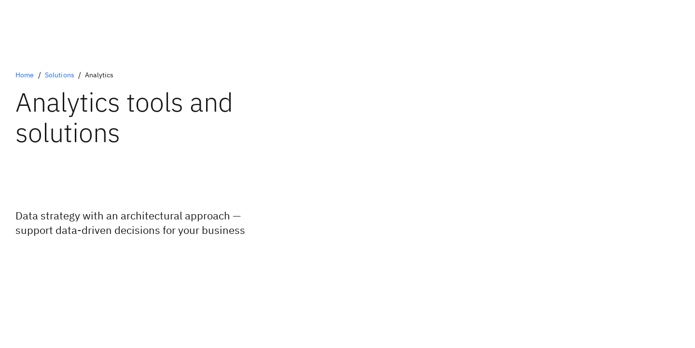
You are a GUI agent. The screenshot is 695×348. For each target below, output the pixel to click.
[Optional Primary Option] (66, 257)
